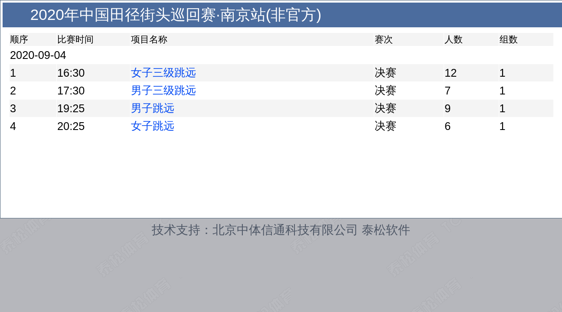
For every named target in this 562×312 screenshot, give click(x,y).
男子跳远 (152, 108)
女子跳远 (152, 126)
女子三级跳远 (163, 72)
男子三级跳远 (163, 90)
